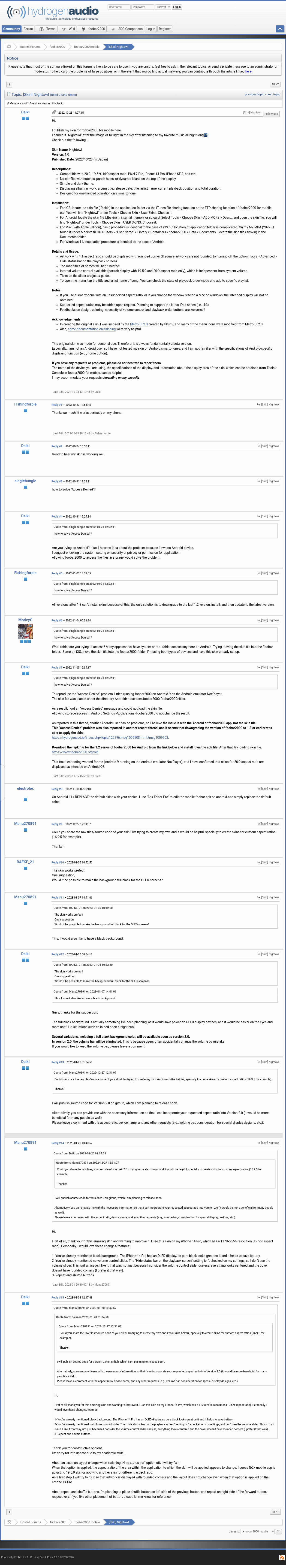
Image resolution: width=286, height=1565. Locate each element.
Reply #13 (57, 1062)
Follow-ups (271, 113)
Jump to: (234, 1531)
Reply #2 (56, 446)
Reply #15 (57, 1297)
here (248, 71)
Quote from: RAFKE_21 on (83, 908)
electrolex (25, 788)
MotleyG (25, 620)
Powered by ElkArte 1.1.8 (14, 1557)
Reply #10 (57, 862)
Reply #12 (57, 954)
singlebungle (25, 481)
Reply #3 (56, 481)
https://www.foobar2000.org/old (75, 752)
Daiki (25, 112)
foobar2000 (57, 46)
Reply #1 (56, 404)
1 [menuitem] (9, 84)
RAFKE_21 (25, 862)
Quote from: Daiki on (80, 1153)
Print (275, 84)
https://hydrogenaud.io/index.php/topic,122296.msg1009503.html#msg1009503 (110, 737)
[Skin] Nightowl (118, 46)
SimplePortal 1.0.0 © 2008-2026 (57, 1557)
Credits (34, 1557)
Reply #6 (56, 620)
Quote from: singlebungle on (85, 527)
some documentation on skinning (92, 329)
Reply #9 (56, 824)
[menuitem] (275, 84)
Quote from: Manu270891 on (85, 991)
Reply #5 (56, 573)
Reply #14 (57, 1143)
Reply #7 (56, 667)
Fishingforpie (25, 404)
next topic (273, 94)
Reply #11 (57, 897)
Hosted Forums (30, 46)
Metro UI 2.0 (139, 324)
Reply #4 (56, 516)
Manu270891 (25, 823)
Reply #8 (56, 789)
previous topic (254, 94)
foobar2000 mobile (86, 46)
